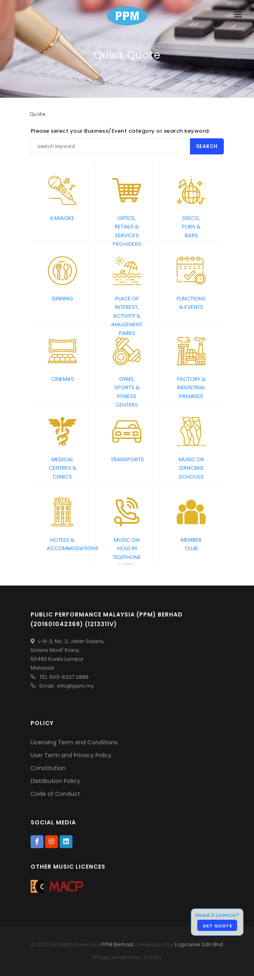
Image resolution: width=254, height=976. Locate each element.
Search (207, 146)
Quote (37, 114)
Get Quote (217, 926)
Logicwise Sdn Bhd (199, 944)
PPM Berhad (117, 944)
